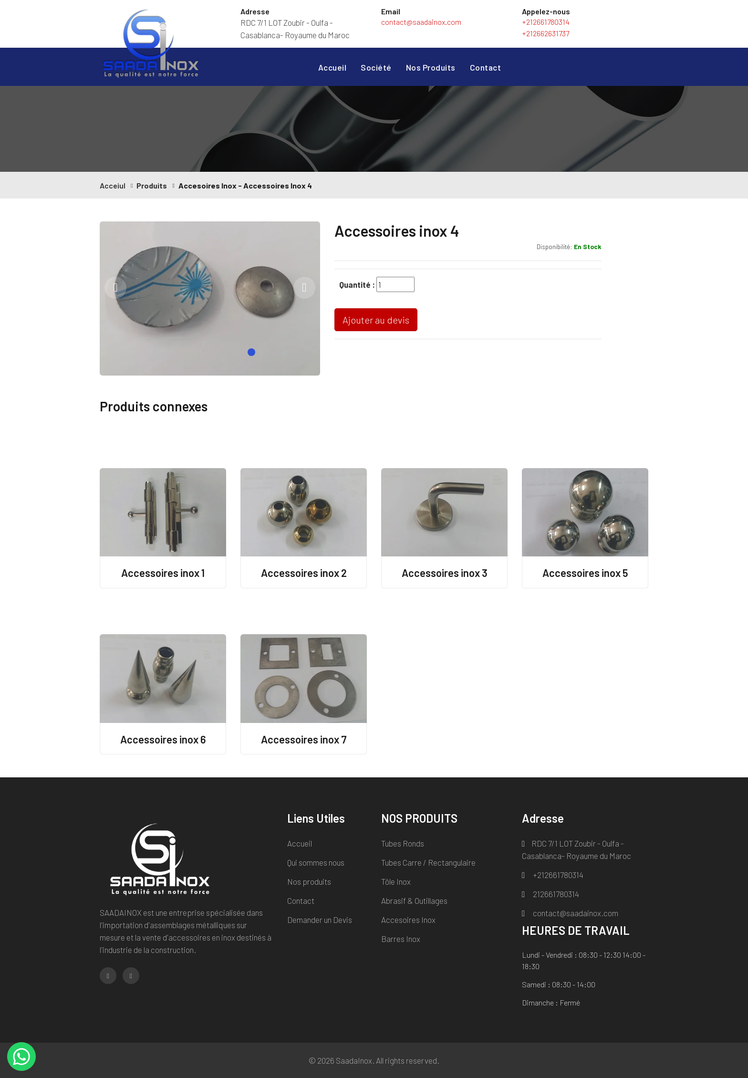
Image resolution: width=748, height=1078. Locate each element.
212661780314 (550, 894)
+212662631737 (545, 33)
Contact (485, 67)
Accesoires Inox (408, 919)
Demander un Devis (319, 919)
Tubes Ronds (402, 843)
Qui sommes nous (315, 862)
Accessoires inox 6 (163, 739)
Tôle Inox (396, 881)
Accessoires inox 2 (304, 572)
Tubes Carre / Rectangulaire (428, 862)
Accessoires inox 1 (163, 572)
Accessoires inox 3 (445, 572)
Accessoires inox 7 (304, 739)
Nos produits (309, 881)
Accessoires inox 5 (585, 572)
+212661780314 (546, 21)
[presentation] (115, 288)
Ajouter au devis (376, 319)
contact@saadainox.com (421, 21)
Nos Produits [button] (431, 67)
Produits (151, 185)
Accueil (332, 66)
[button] (251, 352)
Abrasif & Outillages (414, 900)
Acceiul (112, 185)
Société (376, 67)
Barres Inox (400, 938)
